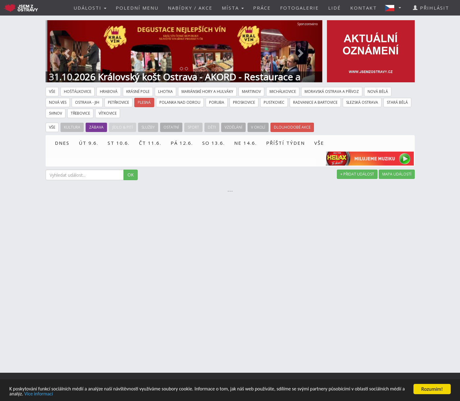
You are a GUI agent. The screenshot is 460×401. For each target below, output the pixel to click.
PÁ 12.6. (182, 143)
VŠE (319, 143)
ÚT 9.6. (88, 143)
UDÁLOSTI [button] (90, 8)
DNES (62, 143)
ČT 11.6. (150, 143)
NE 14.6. (245, 143)
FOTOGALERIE (299, 8)
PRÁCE (262, 8)
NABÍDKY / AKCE (190, 8)
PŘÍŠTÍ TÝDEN (285, 143)
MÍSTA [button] (233, 8)
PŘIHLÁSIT (431, 8)
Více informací (80, 394)
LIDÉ (334, 8)
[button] (395, 8)
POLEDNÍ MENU (137, 8)
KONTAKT (363, 8)
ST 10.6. (119, 143)
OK (130, 175)
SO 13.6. (213, 143)
